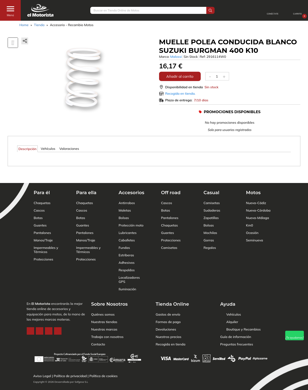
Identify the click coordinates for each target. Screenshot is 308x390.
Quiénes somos (103, 302)
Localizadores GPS (129, 267)
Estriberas (126, 242)
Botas (38, 205)
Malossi (176, 57)
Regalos (210, 235)
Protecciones (43, 247)
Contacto (98, 331)
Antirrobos (127, 190)
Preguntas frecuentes (236, 331)
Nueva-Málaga (257, 205)
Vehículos (233, 302)
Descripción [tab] (27, 149)
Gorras (209, 227)
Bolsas (124, 205)
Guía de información (235, 324)
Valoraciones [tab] (69, 149)
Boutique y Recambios (243, 317)
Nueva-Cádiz (256, 190)
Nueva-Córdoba (258, 198)
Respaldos (127, 257)
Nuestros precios (168, 324)
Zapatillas (211, 205)
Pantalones (42, 220)
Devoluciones (166, 317)
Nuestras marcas (104, 317)
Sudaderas (212, 198)
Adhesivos (127, 250)
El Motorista (40, 291)
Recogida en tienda (170, 331)
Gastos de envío (168, 302)
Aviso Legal (42, 376)
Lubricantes (128, 220)
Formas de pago (168, 309)
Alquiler (232, 309)
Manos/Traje (43, 227)
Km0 (249, 213)
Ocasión (252, 220)
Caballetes (127, 227)
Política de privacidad (70, 376)
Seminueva (254, 227)
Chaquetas (42, 190)
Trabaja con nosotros (107, 324)
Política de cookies (103, 376)
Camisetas (169, 235)
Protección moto (131, 213)
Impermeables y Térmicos (46, 237)
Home (24, 25)
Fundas (124, 235)
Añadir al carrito (179, 76)
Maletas (125, 198)
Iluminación (127, 276)
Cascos (39, 198)
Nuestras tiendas (104, 309)
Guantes (40, 213)
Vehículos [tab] (48, 149)
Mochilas (210, 220)
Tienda (39, 25)
